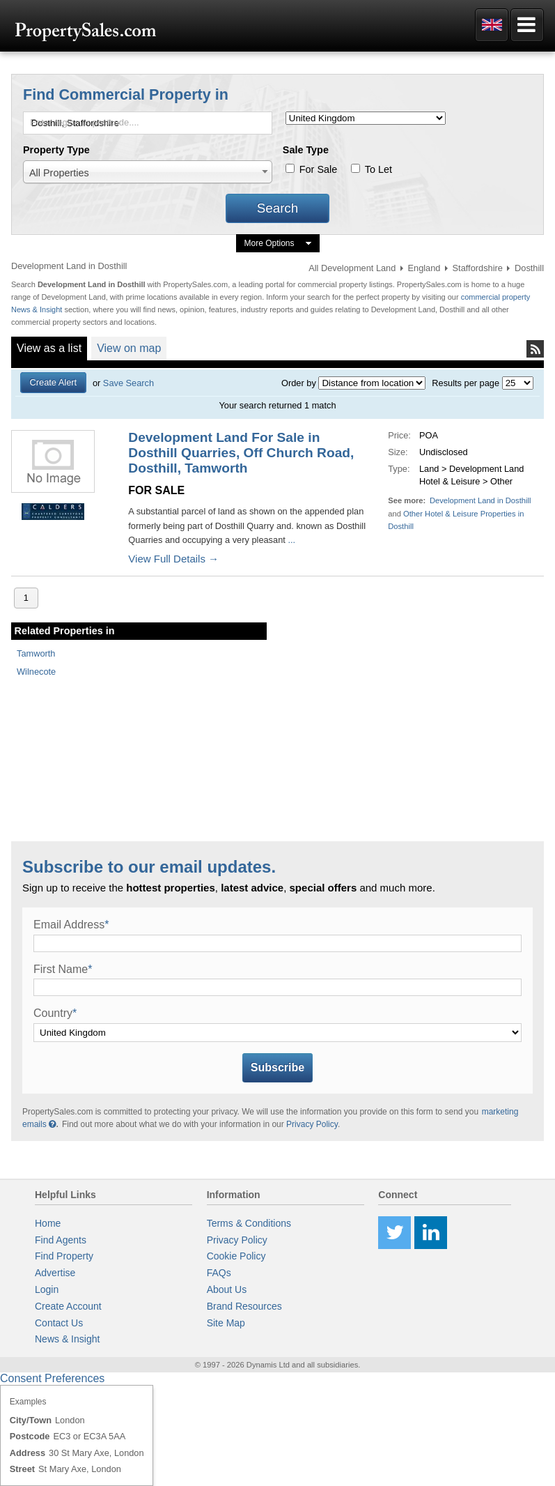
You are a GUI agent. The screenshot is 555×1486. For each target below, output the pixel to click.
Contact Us (59, 1322)
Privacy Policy (312, 1124)
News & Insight (67, 1339)
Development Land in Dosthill (480, 500)
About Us (227, 1289)
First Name (62, 969)
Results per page (465, 383)
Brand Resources (244, 1306)
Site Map (226, 1322)
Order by (298, 383)
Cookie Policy (236, 1256)
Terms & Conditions (249, 1223)
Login (46, 1289)
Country (55, 1013)
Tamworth (36, 653)
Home (48, 1223)
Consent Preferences (52, 1378)
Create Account (68, 1306)
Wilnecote (36, 671)
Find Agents (60, 1240)
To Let (378, 169)
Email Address (71, 924)
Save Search (128, 383)
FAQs (219, 1272)
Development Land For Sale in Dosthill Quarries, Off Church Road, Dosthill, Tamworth (241, 452)
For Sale (318, 169)
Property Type (56, 149)
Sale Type (306, 149)
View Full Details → (173, 559)
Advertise (55, 1272)
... (291, 540)
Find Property (64, 1256)
